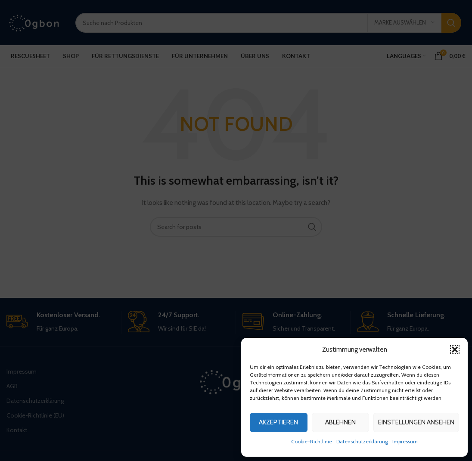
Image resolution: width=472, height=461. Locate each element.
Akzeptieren (278, 422)
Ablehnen (340, 422)
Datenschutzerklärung (362, 441)
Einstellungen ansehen (416, 422)
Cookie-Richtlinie (311, 441)
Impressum (405, 441)
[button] (454, 349)
